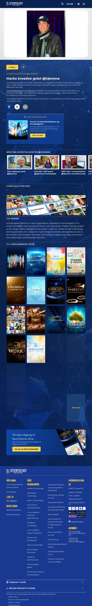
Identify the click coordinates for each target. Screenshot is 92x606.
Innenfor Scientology (35, 486)
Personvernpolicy (14, 600)
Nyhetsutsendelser (13, 508)
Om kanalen (11, 490)
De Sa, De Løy (53, 537)
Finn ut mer (37, 135)
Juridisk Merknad (14, 603)
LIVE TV (10, 494)
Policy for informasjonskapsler (18, 597)
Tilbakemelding (77, 514)
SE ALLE (76, 407)
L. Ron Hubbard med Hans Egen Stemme (33, 513)
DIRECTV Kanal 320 (76, 486)
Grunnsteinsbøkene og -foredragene (20, 91)
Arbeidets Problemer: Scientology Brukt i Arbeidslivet (56, 485)
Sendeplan (11, 499)
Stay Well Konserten (55, 500)
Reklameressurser (13, 512)
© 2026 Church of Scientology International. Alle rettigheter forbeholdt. (31, 592)
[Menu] (84, 4)
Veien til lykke (53, 512)
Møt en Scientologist (35, 498)
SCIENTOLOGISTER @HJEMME (22, 74)
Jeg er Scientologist (35, 543)
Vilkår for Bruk (13, 595)
